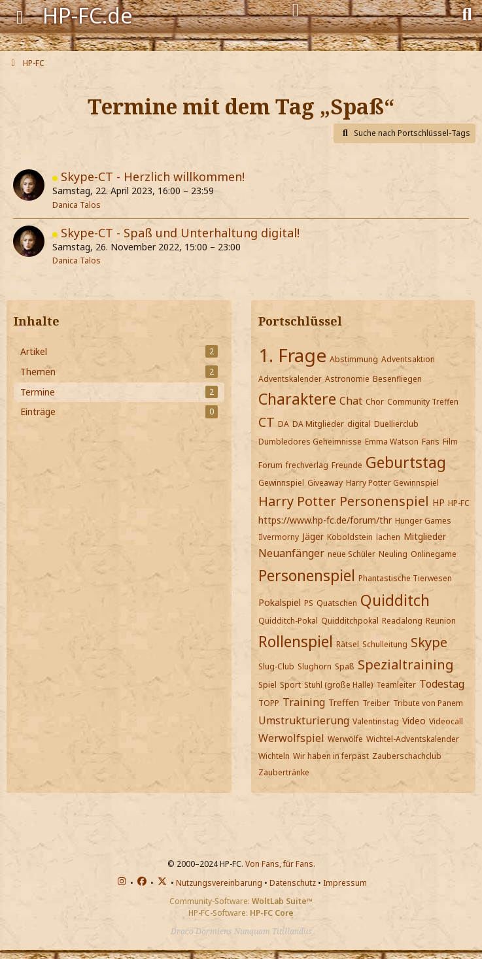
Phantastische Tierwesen (405, 578)
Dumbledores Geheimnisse (310, 441)
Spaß (344, 666)
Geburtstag (406, 462)
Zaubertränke (283, 772)
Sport (290, 684)
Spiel (267, 684)
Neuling (393, 554)
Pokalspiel (279, 602)
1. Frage (292, 355)
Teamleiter (396, 684)
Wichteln (274, 756)
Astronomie (347, 378)
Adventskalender (290, 378)
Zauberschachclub (406, 756)
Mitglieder (425, 536)
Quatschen (337, 603)
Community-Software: (241, 901)
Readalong (402, 620)
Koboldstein (350, 537)
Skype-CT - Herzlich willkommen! (153, 176)
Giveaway (325, 482)
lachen (388, 537)
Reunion (441, 620)
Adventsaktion (408, 359)
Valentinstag (376, 721)
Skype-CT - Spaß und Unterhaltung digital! (180, 233)
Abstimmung (354, 359)
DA (283, 423)
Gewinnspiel (281, 482)
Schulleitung (384, 644)
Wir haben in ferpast (331, 756)
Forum (270, 465)
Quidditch (395, 600)
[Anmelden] (296, 10)
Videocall (446, 721)
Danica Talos (76, 204)
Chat (350, 401)
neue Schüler (351, 554)
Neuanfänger (291, 553)
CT (266, 422)
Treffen (343, 702)
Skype (429, 642)
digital (359, 423)
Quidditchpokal (350, 620)
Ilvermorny (278, 537)
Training (304, 702)
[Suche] (466, 13)
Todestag (441, 684)
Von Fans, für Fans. (280, 863)
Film (450, 441)
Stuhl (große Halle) (338, 684)
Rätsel (347, 644)
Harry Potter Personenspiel (343, 501)
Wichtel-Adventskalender (412, 739)
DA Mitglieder (318, 423)
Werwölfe (345, 739)
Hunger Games (423, 520)
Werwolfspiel (291, 738)
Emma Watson (392, 441)
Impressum (345, 882)
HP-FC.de (88, 15)
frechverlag (307, 465)
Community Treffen (422, 401)
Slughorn (315, 666)
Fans (430, 441)
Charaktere (297, 398)
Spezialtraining (406, 664)
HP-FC (459, 503)
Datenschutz (292, 882)
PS (308, 603)
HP (438, 502)
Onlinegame (433, 554)
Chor (375, 401)
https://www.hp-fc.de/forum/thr (325, 520)
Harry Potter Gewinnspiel (392, 482)
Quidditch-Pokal (288, 620)
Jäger (313, 536)
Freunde (347, 465)
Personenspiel (306, 575)
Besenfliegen (397, 378)
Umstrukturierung (303, 720)
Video (414, 721)
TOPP (268, 703)
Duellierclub (396, 423)
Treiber (376, 703)
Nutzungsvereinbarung (219, 882)
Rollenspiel (295, 641)
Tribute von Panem (428, 703)
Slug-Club (276, 666)
